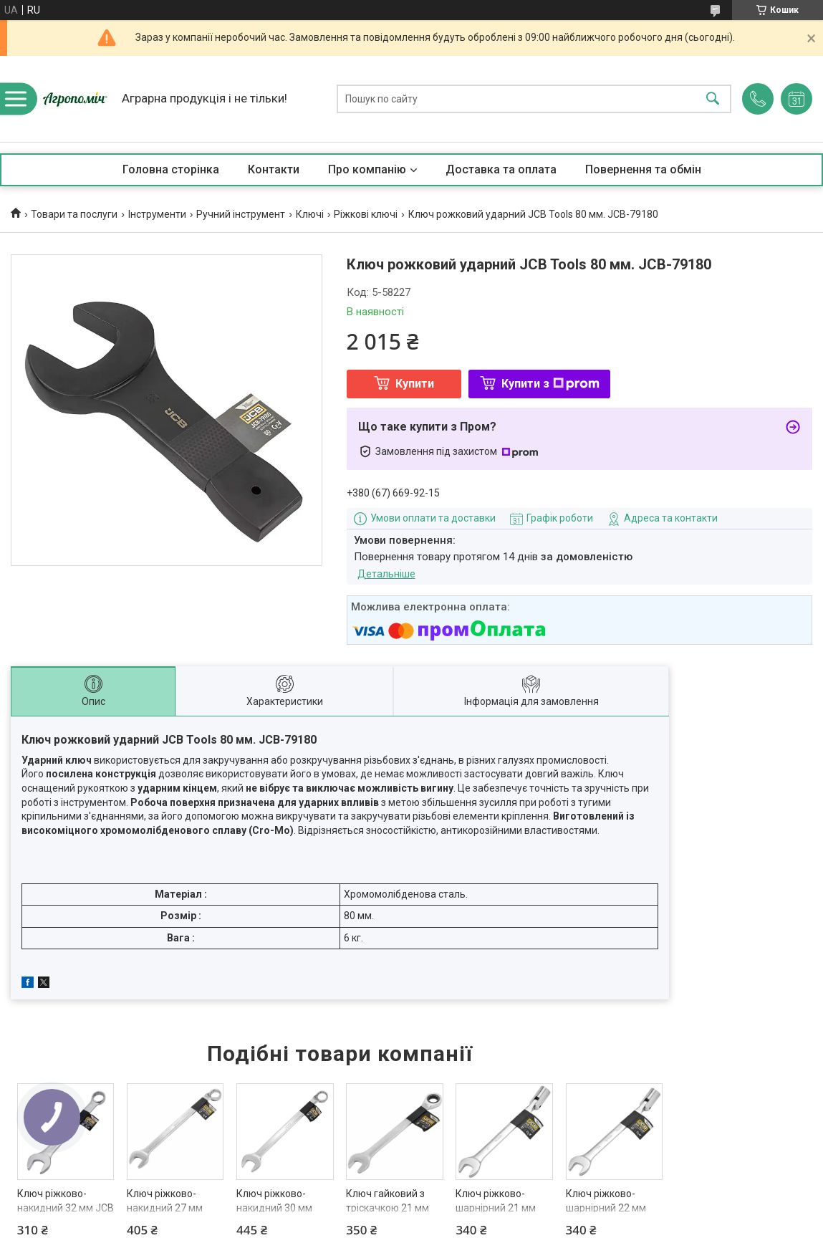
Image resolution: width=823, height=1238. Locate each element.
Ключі (310, 214)
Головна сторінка (170, 169)
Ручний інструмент (240, 214)
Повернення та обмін (643, 169)
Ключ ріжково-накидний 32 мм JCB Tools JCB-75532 (65, 1207)
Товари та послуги (74, 214)
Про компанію (367, 169)
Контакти (273, 169)
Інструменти (157, 214)
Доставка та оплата (501, 169)
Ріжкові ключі (366, 214)
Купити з (550, 383)
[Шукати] (713, 99)
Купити (414, 383)
